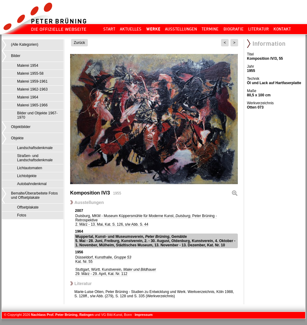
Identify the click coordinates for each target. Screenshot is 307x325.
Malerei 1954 (27, 65)
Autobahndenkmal (32, 184)
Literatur (258, 29)
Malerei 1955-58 (30, 73)
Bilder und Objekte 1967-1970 (37, 115)
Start (109, 29)
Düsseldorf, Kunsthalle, (103, 259)
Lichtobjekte (27, 176)
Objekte (17, 138)
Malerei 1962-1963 (32, 89)
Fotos (21, 215)
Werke (153, 29)
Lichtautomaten (29, 168)
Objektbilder (20, 127)
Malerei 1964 (27, 97)
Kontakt (282, 29)
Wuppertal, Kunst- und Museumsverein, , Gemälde (155, 240)
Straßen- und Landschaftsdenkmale (35, 158)
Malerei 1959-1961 (32, 81)
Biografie (233, 29)
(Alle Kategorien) (24, 44)
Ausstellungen (181, 29)
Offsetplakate (28, 207)
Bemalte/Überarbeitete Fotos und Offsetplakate (34, 195)
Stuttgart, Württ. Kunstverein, (115, 271)
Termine (210, 29)
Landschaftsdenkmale (35, 148)
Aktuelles (130, 29)
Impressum (144, 314)
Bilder (15, 56)
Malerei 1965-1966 (32, 105)
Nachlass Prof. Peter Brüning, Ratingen (62, 314)
